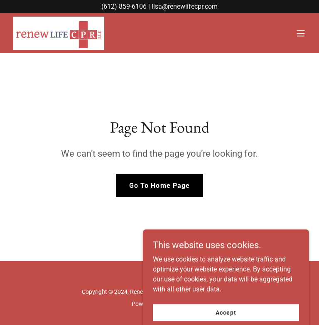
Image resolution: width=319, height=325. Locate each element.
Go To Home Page (159, 186)
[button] (300, 33)
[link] (58, 33)
